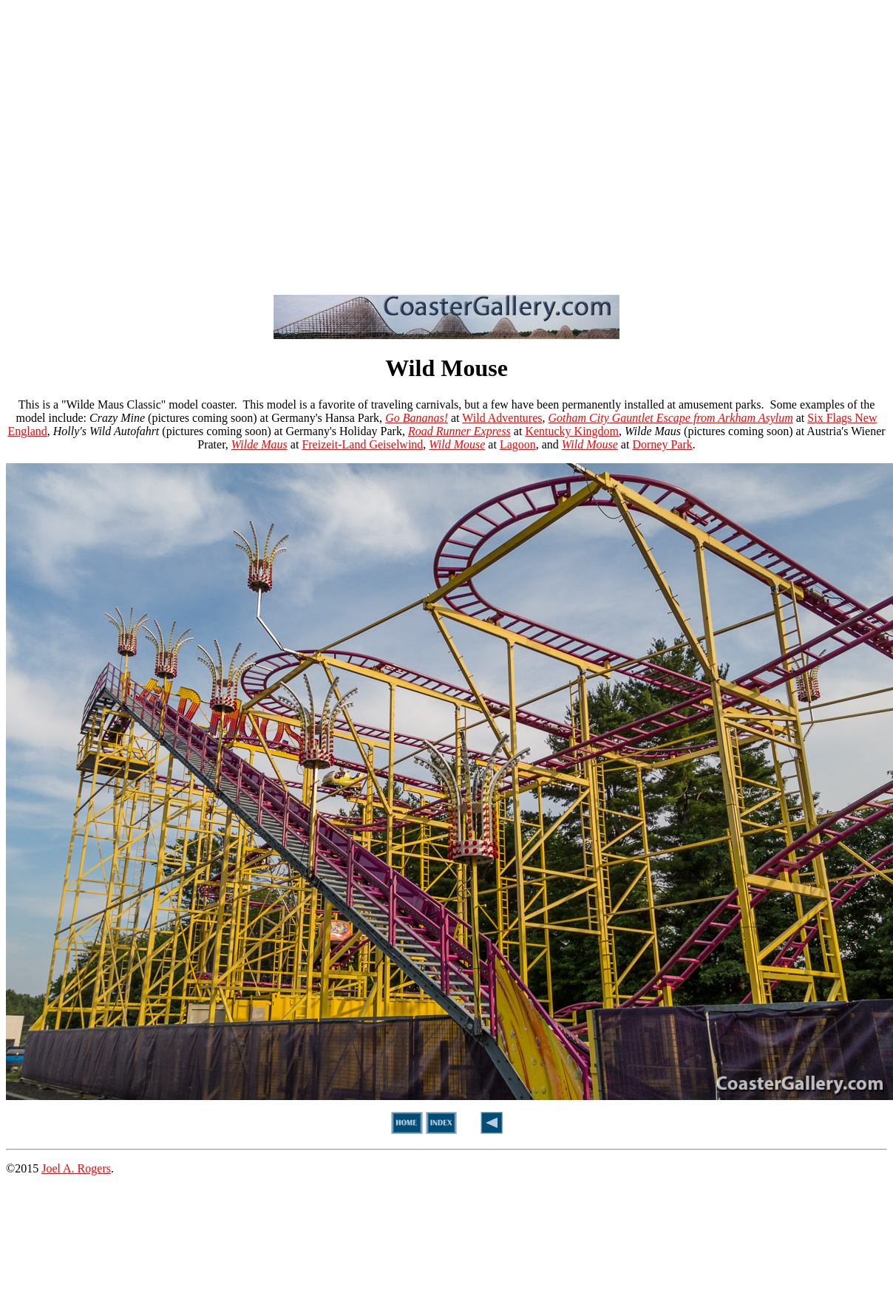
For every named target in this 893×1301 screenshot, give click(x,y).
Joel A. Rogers (76, 1168)
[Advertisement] (138, 144)
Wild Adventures (502, 418)
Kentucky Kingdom (572, 431)
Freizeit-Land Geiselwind (362, 444)
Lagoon (518, 444)
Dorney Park (662, 444)
